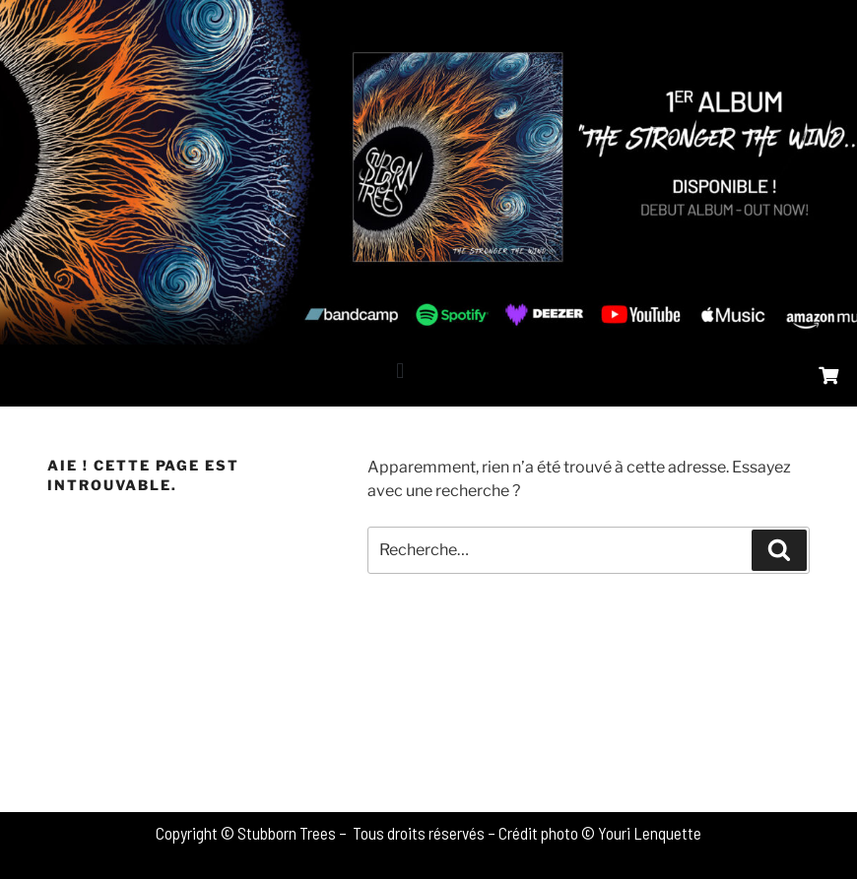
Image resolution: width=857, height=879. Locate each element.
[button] (400, 370)
